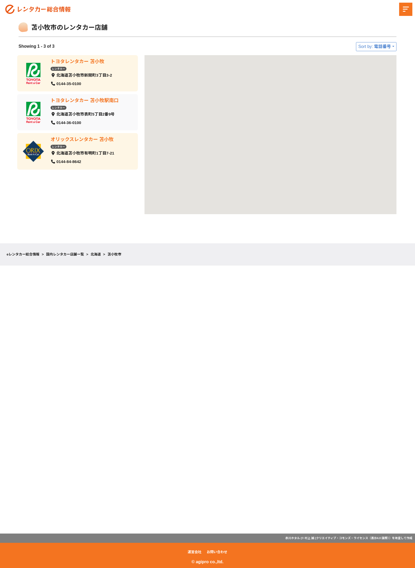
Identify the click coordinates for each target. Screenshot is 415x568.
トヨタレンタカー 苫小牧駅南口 (85, 100)
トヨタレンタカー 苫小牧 (77, 61)
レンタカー (58, 68)
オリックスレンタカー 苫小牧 (82, 139)
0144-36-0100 (68, 122)
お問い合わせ (217, 552)
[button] (332, 90)
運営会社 (194, 552)
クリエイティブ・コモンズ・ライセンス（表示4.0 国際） (352, 538)
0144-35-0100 (68, 83)
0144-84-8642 (68, 161)
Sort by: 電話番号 (374, 46)
